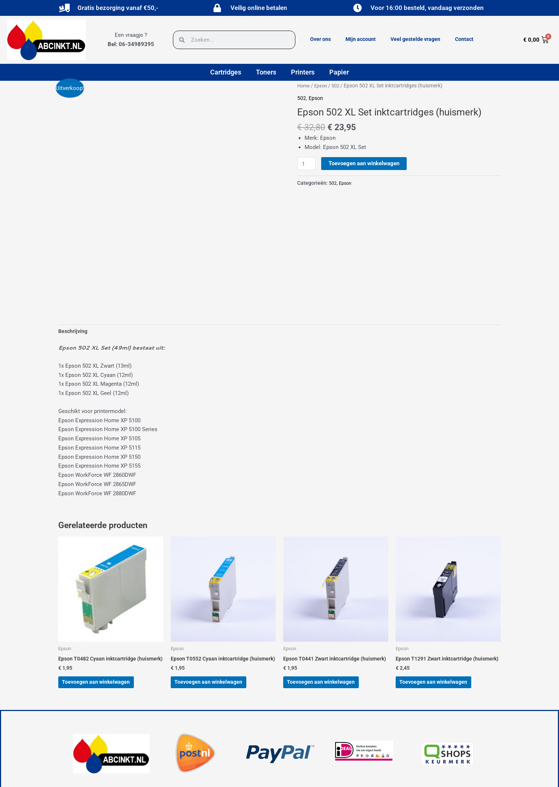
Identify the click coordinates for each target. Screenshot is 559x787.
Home (304, 86)
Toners (266, 72)
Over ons (320, 39)
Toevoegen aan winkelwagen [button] (104, 620)
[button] (166, 752)
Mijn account (361, 39)
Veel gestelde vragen (415, 39)
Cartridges (225, 72)
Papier (339, 72)
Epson (322, 86)
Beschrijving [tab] (74, 258)
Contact (464, 39)
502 (338, 86)
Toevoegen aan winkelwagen (365, 163)
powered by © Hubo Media (105, 775)
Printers (303, 72)
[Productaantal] (307, 163)
